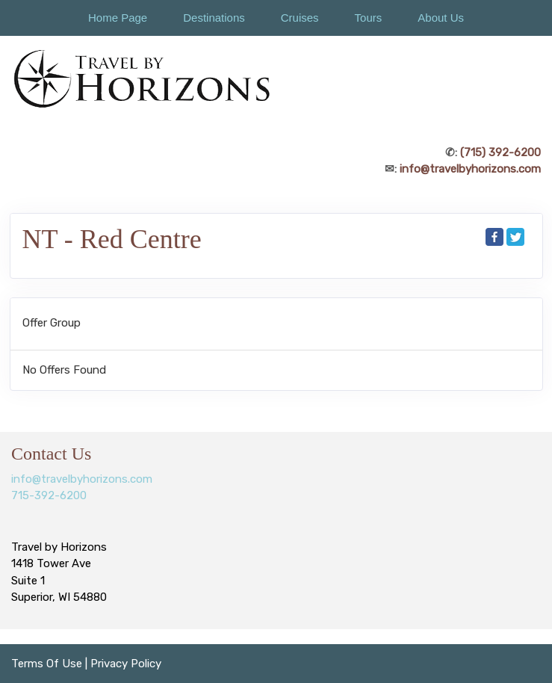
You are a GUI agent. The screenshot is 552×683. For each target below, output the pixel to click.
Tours (368, 17)
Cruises (300, 17)
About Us (441, 17)
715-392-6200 (49, 495)
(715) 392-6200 (500, 152)
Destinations (214, 17)
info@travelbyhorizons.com (470, 169)
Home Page (117, 17)
